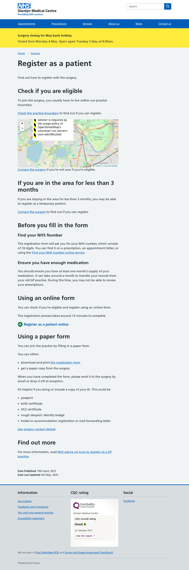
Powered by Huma (29, 563)
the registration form (65, 362)
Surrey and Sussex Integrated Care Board (89, 552)
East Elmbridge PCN (47, 552)
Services (87, 23)
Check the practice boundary (38, 113)
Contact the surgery (32, 169)
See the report (84, 535)
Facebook (129, 501)
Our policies (25, 501)
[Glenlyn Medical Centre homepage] (37, 9)
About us (113, 23)
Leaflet (96, 166)
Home (21, 53)
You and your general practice (35, 512)
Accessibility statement (31, 518)
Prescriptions (59, 23)
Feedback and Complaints (33, 506)
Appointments (26, 23)
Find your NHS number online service (58, 252)
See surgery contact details (36, 429)
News (139, 23)
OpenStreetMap (111, 166)
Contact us (164, 23)
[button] (22, 123)
